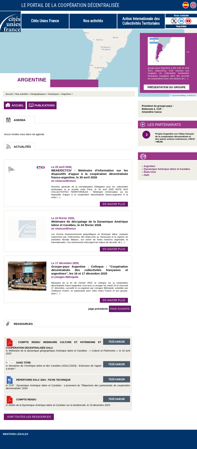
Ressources (23, 323)
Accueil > (10, 94)
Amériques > (54, 94)
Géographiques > (39, 94)
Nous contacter (181, 15)
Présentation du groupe (166, 87)
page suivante (120, 308)
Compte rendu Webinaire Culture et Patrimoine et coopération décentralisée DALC (68, 347)
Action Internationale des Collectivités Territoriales (141, 21)
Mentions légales (15, 434)
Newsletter (181, 26)
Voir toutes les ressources (29, 416)
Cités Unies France (45, 21)
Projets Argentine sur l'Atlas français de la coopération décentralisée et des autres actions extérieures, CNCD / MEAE (175, 138)
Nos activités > (22, 94)
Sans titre (68, 365)
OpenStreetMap (179, 95)
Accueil (18, 105)
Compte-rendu (68, 401)
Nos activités (93, 21)
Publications (45, 105)
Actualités (22, 146)
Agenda (19, 120)
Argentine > (67, 94)
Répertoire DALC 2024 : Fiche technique (68, 383)
